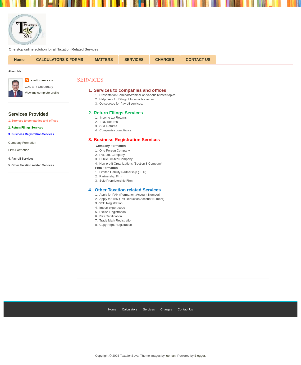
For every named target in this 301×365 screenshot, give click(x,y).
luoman (170, 355)
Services (149, 309)
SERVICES (134, 60)
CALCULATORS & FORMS (59, 60)
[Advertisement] (22, 209)
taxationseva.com (42, 80)
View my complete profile (42, 92)
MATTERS (104, 60)
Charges (166, 309)
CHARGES (164, 60)
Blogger (200, 355)
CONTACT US (198, 60)
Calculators (129, 309)
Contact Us (185, 309)
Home (19, 60)
